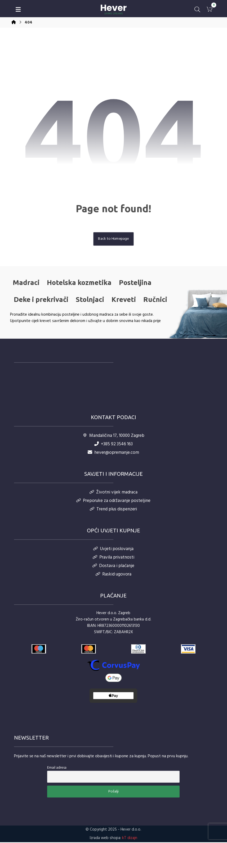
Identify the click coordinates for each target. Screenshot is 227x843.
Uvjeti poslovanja (113, 549)
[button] (18, 9)
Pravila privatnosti (113, 557)
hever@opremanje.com (113, 453)
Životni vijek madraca (113, 492)
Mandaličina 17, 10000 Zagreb (113, 436)
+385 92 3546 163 (113, 444)
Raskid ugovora (113, 574)
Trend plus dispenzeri (113, 509)
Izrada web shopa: (105, 839)
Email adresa (56, 768)
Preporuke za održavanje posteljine (113, 501)
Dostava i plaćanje (113, 566)
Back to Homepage (113, 239)
